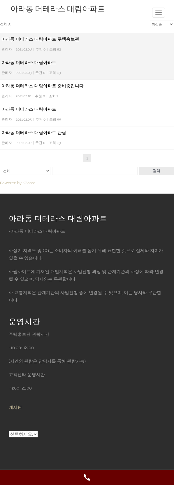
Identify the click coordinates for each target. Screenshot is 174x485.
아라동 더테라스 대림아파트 (57, 8)
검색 (156, 170)
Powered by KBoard (18, 183)
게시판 (15, 407)
